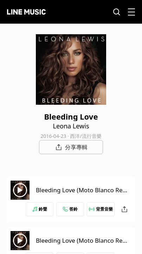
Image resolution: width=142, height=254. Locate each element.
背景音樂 (101, 209)
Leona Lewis (71, 126)
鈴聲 (39, 209)
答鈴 (70, 209)
